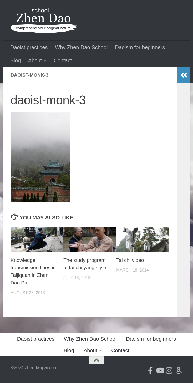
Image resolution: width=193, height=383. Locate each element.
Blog (15, 60)
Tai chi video (130, 260)
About (35, 60)
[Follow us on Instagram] (169, 370)
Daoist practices (29, 47)
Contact (63, 60)
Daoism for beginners (140, 47)
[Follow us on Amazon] (178, 370)
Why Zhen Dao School (81, 47)
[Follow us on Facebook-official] (150, 370)
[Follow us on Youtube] (160, 370)
